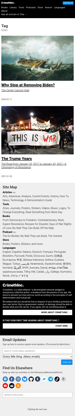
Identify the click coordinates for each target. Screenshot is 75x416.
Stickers (36, 208)
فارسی (25, 263)
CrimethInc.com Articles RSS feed (18, 385)
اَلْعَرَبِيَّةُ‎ (17, 267)
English (7, 251)
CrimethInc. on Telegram (50, 379)
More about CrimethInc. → (56, 312)
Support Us (68, 3)
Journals (15, 208)
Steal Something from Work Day (43, 212)
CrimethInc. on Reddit (11, 385)
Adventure (14, 196)
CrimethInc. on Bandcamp (44, 379)
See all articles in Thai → (14, 14)
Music (54, 208)
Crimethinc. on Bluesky (24, 379)
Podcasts (31, 7)
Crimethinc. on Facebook (11, 379)
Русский (19, 255)
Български (9, 259)
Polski (29, 255)
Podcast (7, 232)
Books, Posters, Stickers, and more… (23, 243)
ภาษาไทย (62, 267)
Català (40, 271)
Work (61, 220)
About (4, 11)
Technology (17, 200)
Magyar (7, 263)
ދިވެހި (47, 271)
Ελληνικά (39, 255)
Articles (7, 192)
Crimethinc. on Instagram (18, 379)
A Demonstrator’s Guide (38, 200)
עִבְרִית (52, 267)
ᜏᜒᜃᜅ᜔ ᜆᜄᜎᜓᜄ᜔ (19, 275)
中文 (19, 259)
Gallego (54, 271)
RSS (14, 193)
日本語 (58, 255)
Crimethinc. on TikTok (57, 379)
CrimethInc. (8, 2)
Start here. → (63, 326)
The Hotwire (55, 236)
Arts (5, 196)
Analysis (26, 196)
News (6, 200)
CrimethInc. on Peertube (63, 379)
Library (13, 7)
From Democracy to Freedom (19, 220)
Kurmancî (65, 271)
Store (40, 7)
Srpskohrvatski (53, 263)
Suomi (49, 255)
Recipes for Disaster (36, 224)
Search (48, 7)
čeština (49, 259)
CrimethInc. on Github (31, 379)
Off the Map (47, 228)
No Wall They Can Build (25, 228)
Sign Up (67, 362)
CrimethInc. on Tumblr (37, 379)
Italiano (27, 251)
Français (48, 251)
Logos (62, 208)
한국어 (67, 263)
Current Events (40, 196)
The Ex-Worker (11, 236)
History (54, 196)
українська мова (13, 271)
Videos (46, 208)
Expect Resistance (13, 224)
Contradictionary (47, 220)
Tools (21, 7)
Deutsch (37, 251)
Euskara (59, 259)
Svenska (34, 267)
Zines (6, 208)
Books (4, 7)
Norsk (6, 275)
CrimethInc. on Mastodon (5, 379)
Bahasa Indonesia (33, 259)
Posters (25, 208)
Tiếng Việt (29, 271)
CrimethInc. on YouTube (5, 385)
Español (16, 251)
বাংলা (25, 267)
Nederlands (37, 263)
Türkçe (16, 263)
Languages (59, 7)
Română (7, 267)
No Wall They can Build (33, 236)
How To (64, 196)
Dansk (44, 267)
